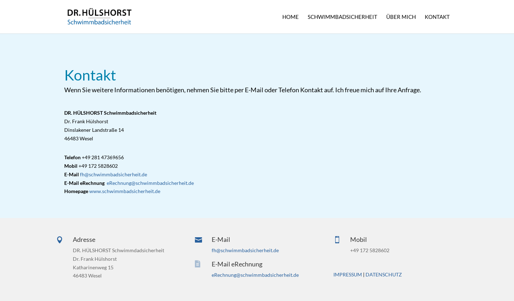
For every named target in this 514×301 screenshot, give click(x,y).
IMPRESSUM (347, 274)
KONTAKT (437, 17)
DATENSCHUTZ (384, 274)
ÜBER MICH (401, 17)
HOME (290, 17)
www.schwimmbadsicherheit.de (124, 191)
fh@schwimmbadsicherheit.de (113, 174)
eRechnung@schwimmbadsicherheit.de (150, 183)
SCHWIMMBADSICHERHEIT (342, 17)
